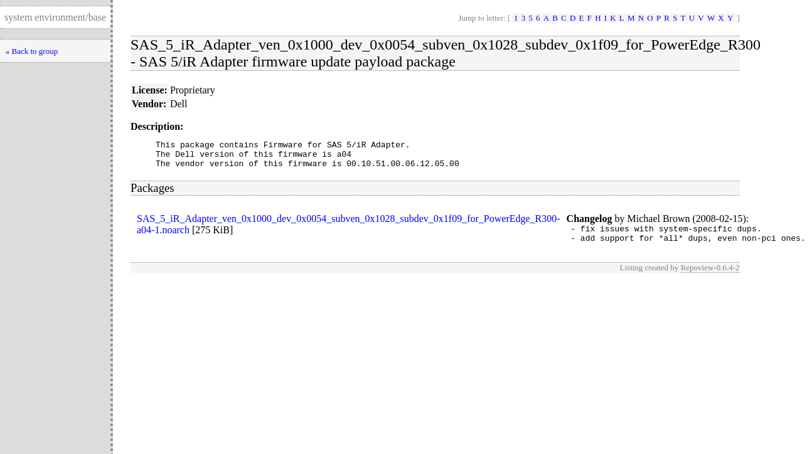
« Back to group (32, 51)
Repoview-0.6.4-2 (710, 277)
